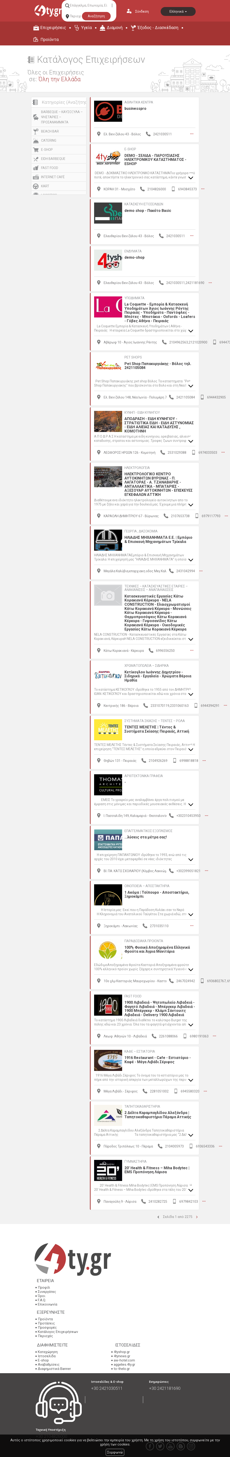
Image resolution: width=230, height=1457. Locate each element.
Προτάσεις (46, 1322)
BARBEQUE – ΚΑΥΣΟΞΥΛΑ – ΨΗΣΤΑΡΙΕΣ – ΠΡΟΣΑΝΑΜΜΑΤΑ (62, 117)
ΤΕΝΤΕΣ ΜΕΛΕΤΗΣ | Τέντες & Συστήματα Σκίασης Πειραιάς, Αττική (156, 728)
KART (45, 186)
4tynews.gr (122, 1355)
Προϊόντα (49, 39)
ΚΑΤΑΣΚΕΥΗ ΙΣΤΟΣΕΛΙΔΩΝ (143, 204)
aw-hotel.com (124, 1359)
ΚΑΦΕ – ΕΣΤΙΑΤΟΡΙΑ (139, 1050)
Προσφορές (47, 1326)
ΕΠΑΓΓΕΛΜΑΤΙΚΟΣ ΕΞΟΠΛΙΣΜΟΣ (148, 830)
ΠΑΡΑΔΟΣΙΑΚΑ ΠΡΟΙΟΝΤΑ (143, 940)
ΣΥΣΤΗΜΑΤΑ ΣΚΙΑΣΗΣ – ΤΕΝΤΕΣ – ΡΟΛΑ (154, 720)
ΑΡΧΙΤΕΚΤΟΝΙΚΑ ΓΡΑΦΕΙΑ (143, 775)
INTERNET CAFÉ (53, 177)
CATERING (48, 140)
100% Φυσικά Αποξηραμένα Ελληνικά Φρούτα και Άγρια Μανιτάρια (157, 948)
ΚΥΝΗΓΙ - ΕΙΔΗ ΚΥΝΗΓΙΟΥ (142, 412)
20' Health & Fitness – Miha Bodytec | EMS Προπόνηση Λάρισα (156, 1169)
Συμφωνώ (115, 1452)
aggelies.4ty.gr (124, 1363)
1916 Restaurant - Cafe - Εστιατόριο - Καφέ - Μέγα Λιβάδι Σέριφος (157, 1059)
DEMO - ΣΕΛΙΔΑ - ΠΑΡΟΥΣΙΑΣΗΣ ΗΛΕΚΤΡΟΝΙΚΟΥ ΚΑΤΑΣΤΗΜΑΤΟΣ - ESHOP (155, 159)
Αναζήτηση (96, 16)
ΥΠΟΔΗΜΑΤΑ (134, 298)
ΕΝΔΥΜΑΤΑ (133, 251)
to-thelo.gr (122, 1367)
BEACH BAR (50, 131)
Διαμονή (115, 27)
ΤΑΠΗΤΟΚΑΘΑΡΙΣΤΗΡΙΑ (142, 1105)
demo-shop (134, 257)
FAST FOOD (49, 168)
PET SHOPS (133, 357)
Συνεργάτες (47, 1291)
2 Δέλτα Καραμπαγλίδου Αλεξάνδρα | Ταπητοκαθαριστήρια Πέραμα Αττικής (157, 1114)
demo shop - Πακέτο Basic (147, 210)
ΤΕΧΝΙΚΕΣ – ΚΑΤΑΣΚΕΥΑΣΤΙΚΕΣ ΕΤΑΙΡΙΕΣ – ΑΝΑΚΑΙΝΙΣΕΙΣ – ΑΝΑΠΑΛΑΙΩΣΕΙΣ (156, 587)
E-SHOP (47, 149)
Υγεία (86, 27)
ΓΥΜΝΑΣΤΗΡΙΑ (135, 1160)
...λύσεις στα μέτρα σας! (145, 836)
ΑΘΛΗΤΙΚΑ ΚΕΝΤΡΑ (138, 102)
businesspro (135, 108)
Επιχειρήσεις (53, 27)
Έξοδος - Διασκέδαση (158, 27)
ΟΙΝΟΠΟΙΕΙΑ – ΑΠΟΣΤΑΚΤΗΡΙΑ (147, 885)
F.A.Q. (42, 1299)
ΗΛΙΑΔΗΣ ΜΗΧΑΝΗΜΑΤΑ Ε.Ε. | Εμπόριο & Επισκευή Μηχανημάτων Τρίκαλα (158, 539)
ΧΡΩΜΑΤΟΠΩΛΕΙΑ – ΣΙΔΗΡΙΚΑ (146, 665)
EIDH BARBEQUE (53, 159)
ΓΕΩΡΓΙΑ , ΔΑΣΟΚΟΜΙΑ (141, 531)
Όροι (41, 1295)
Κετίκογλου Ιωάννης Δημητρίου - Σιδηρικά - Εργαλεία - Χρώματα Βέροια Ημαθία (157, 675)
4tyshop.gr (122, 1351)
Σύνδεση (142, 11)
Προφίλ (44, 1286)
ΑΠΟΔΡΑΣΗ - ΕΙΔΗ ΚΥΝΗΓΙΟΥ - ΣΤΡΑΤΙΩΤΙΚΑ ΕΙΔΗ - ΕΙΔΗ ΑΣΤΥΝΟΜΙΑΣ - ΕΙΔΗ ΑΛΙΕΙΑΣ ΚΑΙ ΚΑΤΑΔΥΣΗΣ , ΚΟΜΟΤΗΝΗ (159, 424)
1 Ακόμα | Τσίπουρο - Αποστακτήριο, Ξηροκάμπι (156, 893)
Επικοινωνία (47, 1303)
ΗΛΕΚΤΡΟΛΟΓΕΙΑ (137, 467)
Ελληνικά (178, 11)
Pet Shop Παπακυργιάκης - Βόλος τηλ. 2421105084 (157, 365)
